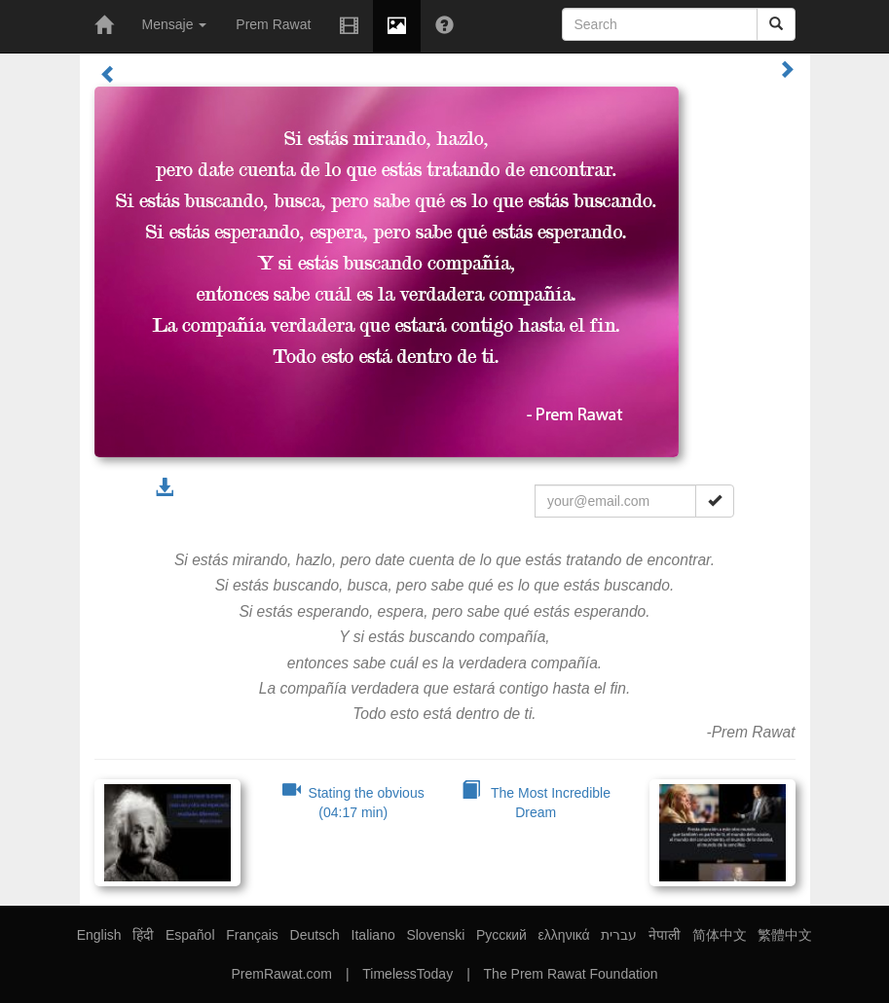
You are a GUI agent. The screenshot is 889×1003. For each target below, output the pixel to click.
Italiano (373, 935)
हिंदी (143, 935)
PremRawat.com (281, 974)
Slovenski (435, 935)
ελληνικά (564, 935)
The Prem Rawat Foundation (571, 974)
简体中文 (719, 935)
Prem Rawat (273, 24)
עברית (619, 935)
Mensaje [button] (174, 24)
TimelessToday (407, 974)
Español (190, 935)
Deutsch (315, 935)
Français (252, 935)
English (99, 935)
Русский (501, 935)
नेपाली (664, 935)
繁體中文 (785, 935)
